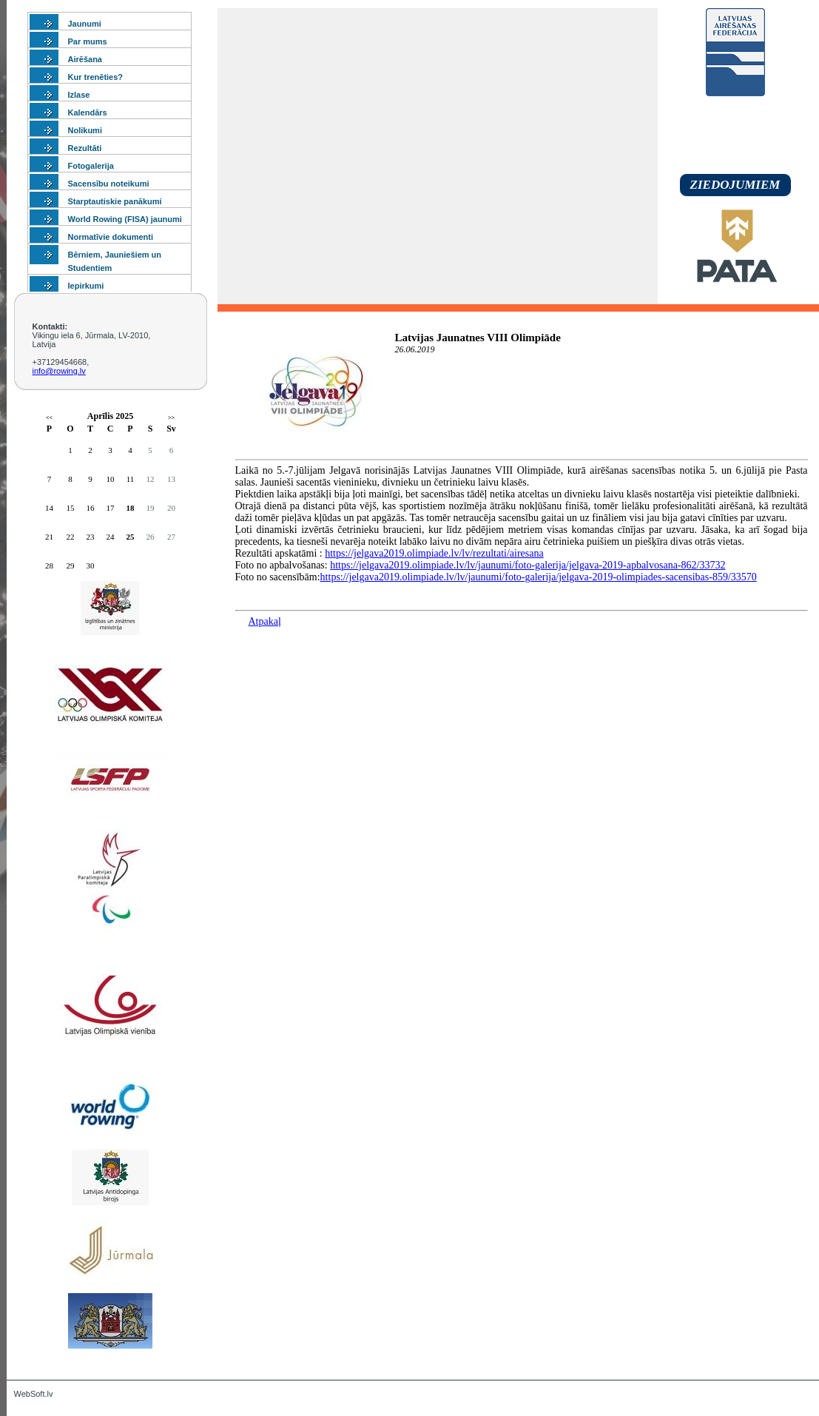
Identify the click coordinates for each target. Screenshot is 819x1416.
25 (131, 536)
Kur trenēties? (96, 77)
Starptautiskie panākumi (115, 201)
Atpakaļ (265, 621)
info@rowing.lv (59, 370)
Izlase (79, 94)
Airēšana (85, 59)
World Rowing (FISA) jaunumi (125, 219)
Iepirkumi (86, 285)
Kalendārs (87, 112)
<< (49, 418)
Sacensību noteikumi (108, 183)
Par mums (87, 41)
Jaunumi (84, 23)
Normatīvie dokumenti (111, 236)
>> (171, 418)
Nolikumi (85, 130)
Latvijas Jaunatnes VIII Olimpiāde (478, 337)
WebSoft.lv (33, 1393)
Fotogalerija (91, 165)
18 (131, 507)
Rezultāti (85, 148)
